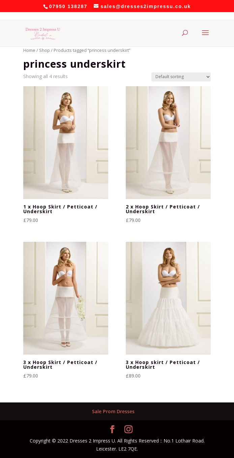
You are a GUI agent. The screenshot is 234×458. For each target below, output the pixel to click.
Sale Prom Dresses (113, 411)
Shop (44, 50)
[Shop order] (181, 76)
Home (29, 50)
